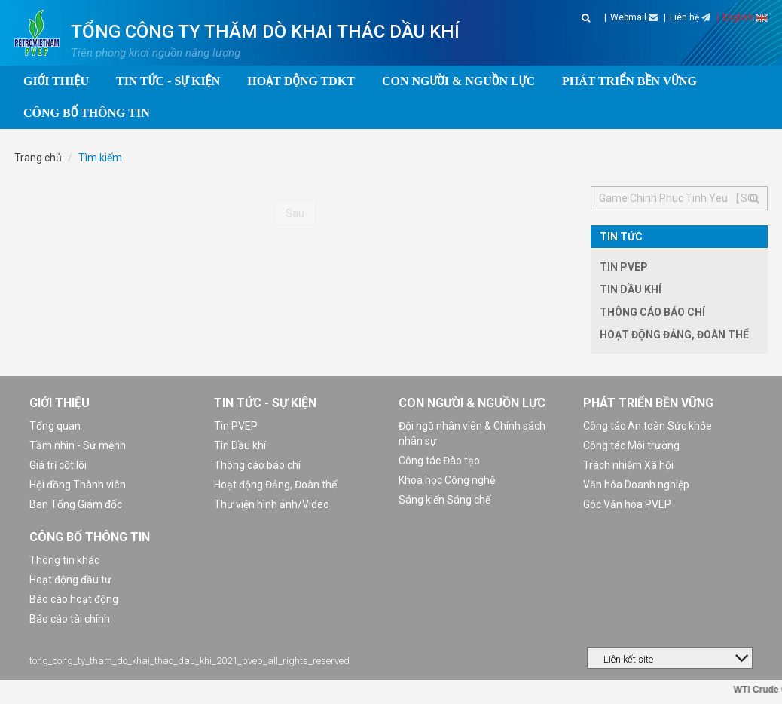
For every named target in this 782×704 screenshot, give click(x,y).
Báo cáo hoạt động (73, 599)
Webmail (634, 17)
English (745, 17)
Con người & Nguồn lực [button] (458, 81)
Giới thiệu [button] (56, 81)
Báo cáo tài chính (69, 619)
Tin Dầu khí (630, 289)
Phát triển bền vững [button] (629, 81)
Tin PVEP (624, 267)
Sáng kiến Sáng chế (444, 500)
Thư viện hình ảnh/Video (271, 504)
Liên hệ (690, 17)
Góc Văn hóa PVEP (627, 504)
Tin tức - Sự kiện (265, 403)
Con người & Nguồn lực (472, 403)
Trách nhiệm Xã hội (628, 465)
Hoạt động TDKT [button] (301, 81)
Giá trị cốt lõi (58, 465)
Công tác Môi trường (631, 445)
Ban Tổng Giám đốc (75, 504)
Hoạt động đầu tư (70, 580)
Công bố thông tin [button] (86, 112)
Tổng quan (55, 426)
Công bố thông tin (89, 537)
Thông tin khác (64, 560)
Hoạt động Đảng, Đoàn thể (674, 335)
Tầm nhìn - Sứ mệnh (77, 445)
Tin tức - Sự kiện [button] (168, 81)
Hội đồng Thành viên (77, 485)
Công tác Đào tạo (439, 461)
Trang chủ (38, 158)
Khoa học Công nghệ (447, 480)
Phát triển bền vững (648, 403)
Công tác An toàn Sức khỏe (647, 426)
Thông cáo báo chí (652, 312)
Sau (295, 213)
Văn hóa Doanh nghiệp (636, 485)
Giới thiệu (59, 403)
